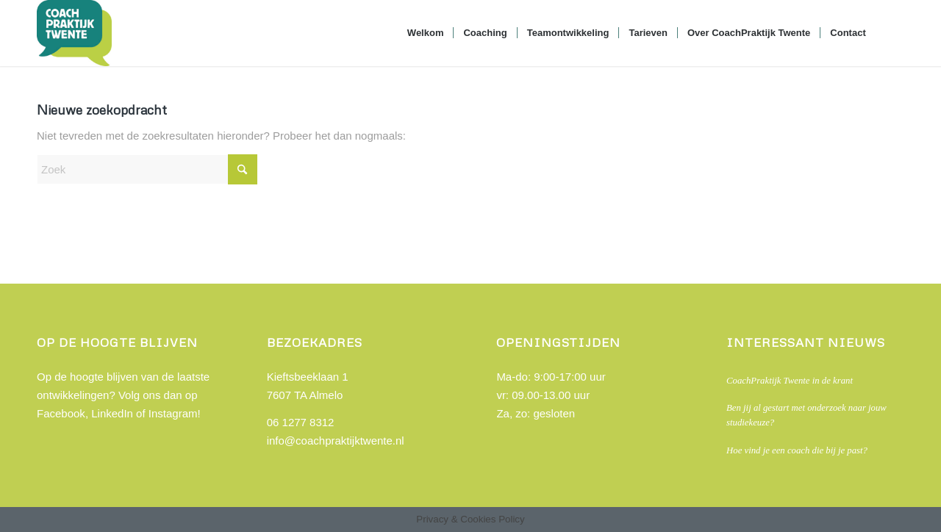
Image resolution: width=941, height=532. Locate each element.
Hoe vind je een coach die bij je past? (796, 450)
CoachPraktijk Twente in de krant (789, 380)
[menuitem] (426, 33)
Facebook (61, 413)
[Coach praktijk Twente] (74, 33)
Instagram (173, 413)
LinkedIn (112, 413)
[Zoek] (890, 33)
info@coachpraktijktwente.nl (335, 440)
